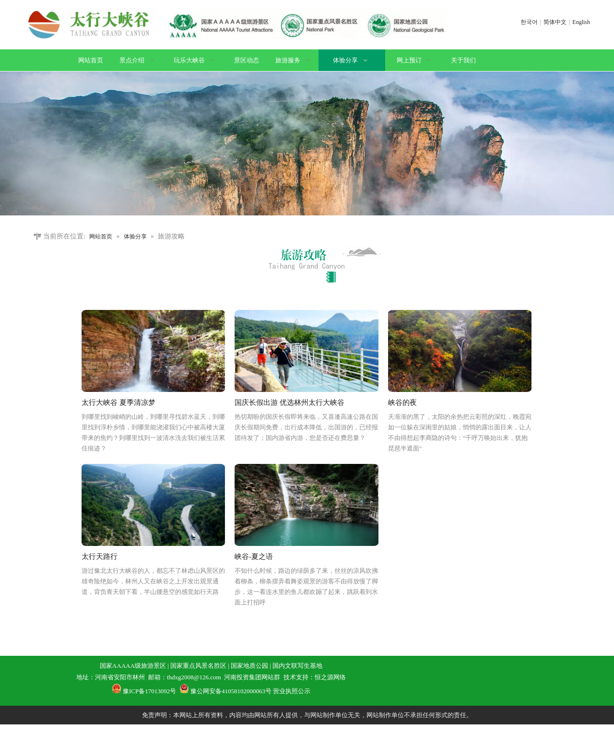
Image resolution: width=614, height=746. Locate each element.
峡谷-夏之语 (254, 578)
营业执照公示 (291, 712)
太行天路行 (100, 578)
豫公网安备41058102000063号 (231, 712)
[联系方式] (499, 688)
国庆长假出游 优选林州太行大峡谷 (289, 424)
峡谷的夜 (402, 424)
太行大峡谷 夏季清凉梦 (118, 424)
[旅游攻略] (307, 286)
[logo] (91, 25)
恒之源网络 (330, 698)
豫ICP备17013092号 (149, 712)
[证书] (307, 25)
